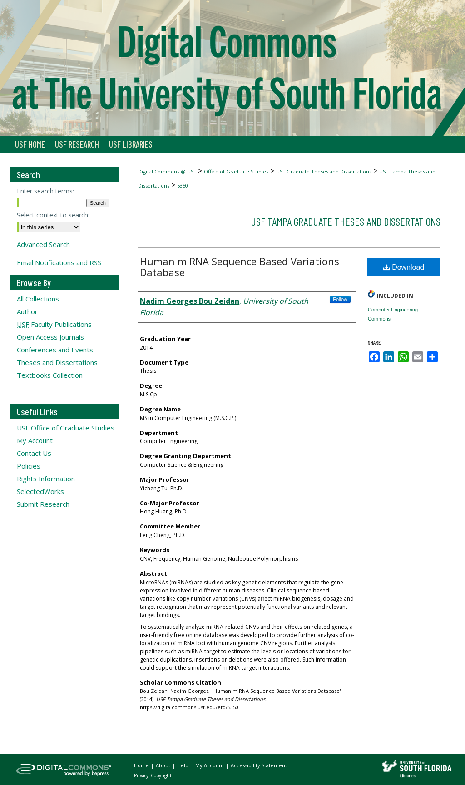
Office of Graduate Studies (236, 171)
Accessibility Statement (259, 765)
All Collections (38, 298)
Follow (340, 299)
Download (404, 267)
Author (27, 311)
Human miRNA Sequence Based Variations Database (239, 266)
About (164, 765)
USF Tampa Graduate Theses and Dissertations (345, 221)
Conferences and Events (55, 349)
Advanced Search (43, 244)
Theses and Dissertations (57, 362)
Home (142, 765)
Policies (28, 465)
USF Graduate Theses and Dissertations (323, 171)
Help (183, 765)
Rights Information (46, 478)
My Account (35, 440)
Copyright (161, 775)
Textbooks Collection (50, 375)
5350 (182, 185)
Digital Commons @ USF (167, 171)
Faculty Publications (54, 324)
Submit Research (43, 504)
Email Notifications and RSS (59, 262)
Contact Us (34, 453)
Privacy (142, 775)
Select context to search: (53, 215)
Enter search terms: (45, 191)
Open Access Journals (50, 336)
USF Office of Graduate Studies (65, 427)
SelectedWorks (40, 491)
